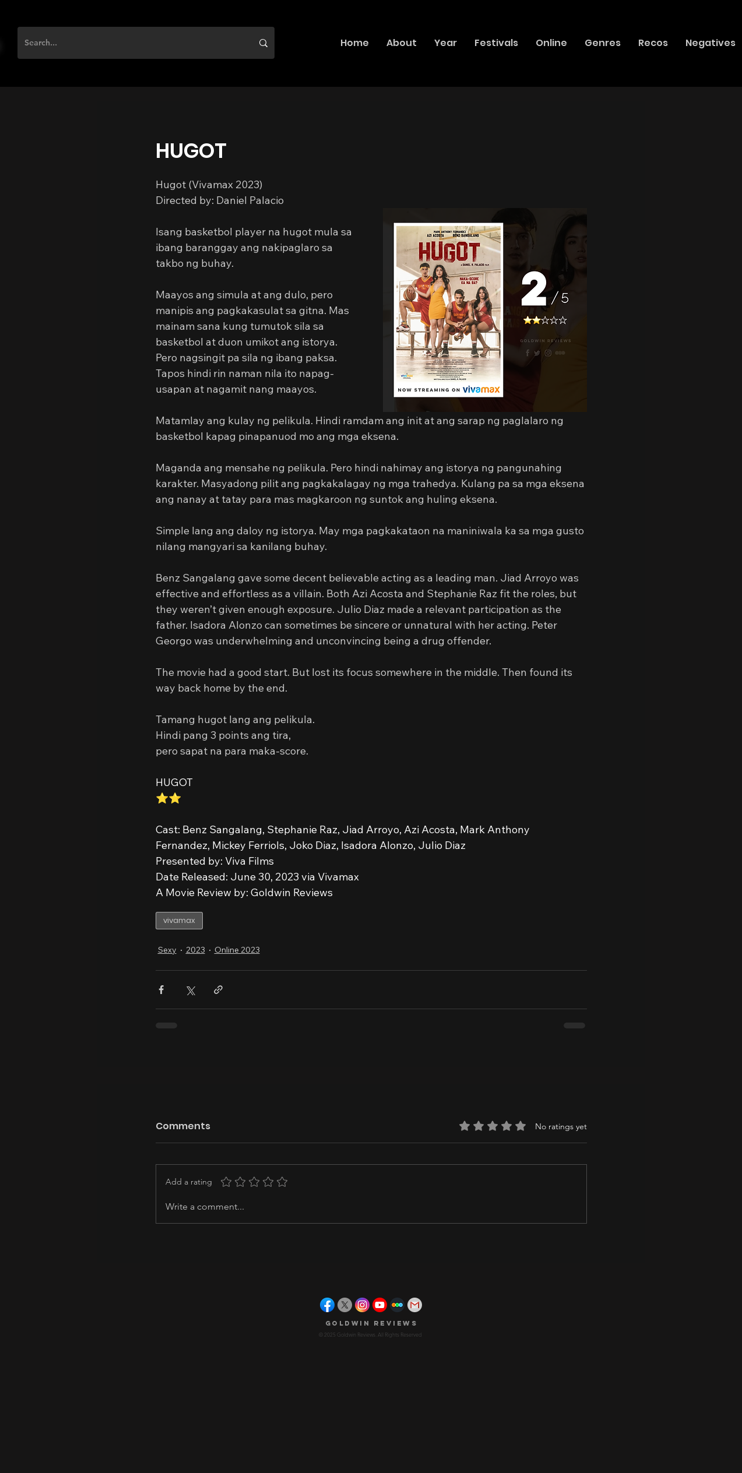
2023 (195, 950)
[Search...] (129, 43)
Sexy (167, 950)
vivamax (179, 920)
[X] (344, 1305)
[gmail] (414, 1305)
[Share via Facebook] (161, 989)
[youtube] (379, 1305)
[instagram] (362, 1305)
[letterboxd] (397, 1305)
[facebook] (327, 1305)
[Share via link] (218, 989)
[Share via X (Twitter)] (189, 989)
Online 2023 (237, 950)
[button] (401, 43)
